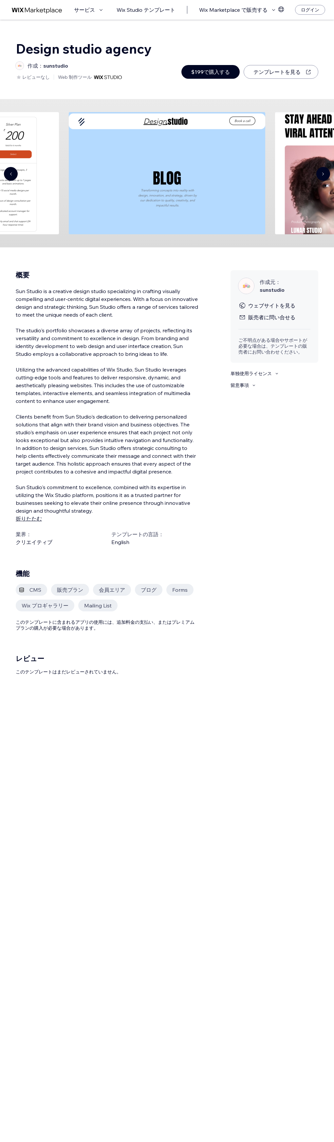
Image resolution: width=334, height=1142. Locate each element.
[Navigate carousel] (11, 174)
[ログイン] (310, 10)
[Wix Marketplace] (37, 10)
